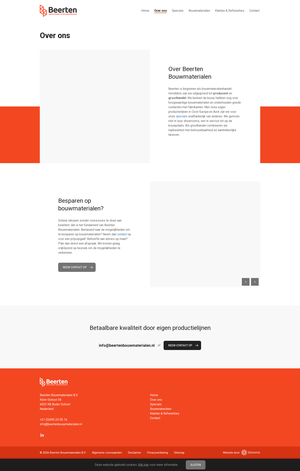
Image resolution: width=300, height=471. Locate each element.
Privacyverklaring (157, 452)
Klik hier (143, 465)
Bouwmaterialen (199, 10)
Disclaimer (134, 452)
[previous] (245, 282)
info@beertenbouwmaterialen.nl (127, 345)
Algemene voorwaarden (107, 452)
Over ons (160, 10)
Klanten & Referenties (229, 10)
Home (145, 10)
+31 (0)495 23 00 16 (53, 419)
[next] (255, 282)
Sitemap (179, 452)
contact (122, 234)
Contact (254, 10)
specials (181, 116)
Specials (177, 10)
